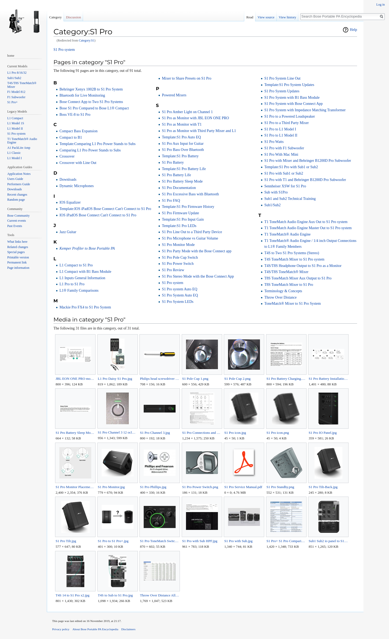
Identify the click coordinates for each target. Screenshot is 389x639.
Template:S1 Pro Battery (180, 156)
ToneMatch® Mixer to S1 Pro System (292, 304)
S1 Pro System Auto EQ (180, 295)
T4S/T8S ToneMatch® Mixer (286, 272)
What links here (17, 242)
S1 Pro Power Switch (177, 264)
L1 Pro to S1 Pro (71, 284)
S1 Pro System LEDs (177, 302)
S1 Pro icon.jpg (235, 433)
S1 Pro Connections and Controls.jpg (201, 433)
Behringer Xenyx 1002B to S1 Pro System (91, 89)
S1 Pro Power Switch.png (200, 487)
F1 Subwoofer (16, 97)
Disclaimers (128, 629)
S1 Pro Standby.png (280, 487)
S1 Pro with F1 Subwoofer (284, 148)
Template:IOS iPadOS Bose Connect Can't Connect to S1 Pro (105, 209)
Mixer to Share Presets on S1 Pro (186, 78)
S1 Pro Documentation (179, 188)
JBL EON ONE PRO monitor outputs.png (75, 379)
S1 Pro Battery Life (176, 175)
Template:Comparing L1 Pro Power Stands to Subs (97, 144)
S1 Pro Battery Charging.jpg (286, 379)
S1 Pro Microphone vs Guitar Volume (190, 238)
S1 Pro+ (12, 102)
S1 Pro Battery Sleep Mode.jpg (75, 433)
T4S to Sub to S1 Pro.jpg (115, 595)
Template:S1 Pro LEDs (179, 226)
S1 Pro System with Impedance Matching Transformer (305, 110)
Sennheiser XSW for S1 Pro (285, 186)
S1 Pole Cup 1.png (195, 379)
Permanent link (17, 262)
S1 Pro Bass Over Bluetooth (183, 150)
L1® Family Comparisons (78, 290)
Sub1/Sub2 (272, 205)
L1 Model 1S (15, 123)
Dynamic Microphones (76, 186)
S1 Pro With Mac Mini (281, 154)
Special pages (16, 252)
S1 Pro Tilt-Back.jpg (323, 487)
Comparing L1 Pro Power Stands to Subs (90, 150)
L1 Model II (15, 128)
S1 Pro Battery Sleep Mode (182, 181)
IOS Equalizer (70, 202)
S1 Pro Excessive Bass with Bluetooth (190, 194)
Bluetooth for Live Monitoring (82, 95)
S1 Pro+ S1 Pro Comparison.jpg (286, 541)
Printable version (18, 257)
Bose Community (18, 215)
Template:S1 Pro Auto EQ (181, 137)
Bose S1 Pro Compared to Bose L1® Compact (94, 108)
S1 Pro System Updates (281, 91)
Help (353, 30)
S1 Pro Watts (274, 142)
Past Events (14, 226)
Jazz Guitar (67, 232)
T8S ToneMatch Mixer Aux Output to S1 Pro (298, 278)
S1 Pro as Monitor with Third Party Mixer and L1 (199, 131)
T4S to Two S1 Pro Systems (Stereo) (291, 253)
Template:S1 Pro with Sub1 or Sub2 (291, 167)
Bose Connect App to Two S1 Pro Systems (91, 102)
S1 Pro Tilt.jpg (66, 541)
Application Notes (19, 174)
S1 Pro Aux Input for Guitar (183, 144)
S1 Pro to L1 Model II (280, 135)
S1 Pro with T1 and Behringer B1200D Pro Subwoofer (305, 180)
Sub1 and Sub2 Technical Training (290, 199)
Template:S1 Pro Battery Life (184, 169)
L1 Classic (14, 153)
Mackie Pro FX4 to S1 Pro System (85, 307)
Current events (16, 220)
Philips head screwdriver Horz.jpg (159, 379)
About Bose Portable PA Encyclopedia (95, 629)
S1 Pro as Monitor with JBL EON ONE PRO (195, 118)
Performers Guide (18, 184)
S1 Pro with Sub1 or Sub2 (283, 173)
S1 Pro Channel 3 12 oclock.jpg (117, 432)
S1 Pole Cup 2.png (237, 379)
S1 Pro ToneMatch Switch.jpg (159, 541)
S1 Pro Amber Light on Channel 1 (187, 112)
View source (266, 17)
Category (55, 17)
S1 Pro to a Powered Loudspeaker (289, 116)
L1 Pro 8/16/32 (17, 73)
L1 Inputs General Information (82, 278)
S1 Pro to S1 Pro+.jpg (113, 541)
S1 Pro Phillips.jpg (153, 487)
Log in (380, 4)
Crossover (67, 156)
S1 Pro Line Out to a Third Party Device (192, 232)
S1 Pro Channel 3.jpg (155, 433)
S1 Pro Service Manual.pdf (243, 487)
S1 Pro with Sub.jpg (238, 541)
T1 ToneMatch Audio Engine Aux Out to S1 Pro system (305, 222)
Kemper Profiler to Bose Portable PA (87, 248)
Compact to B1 (70, 137)
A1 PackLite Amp (18, 148)
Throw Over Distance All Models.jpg (159, 595)
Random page (16, 199)
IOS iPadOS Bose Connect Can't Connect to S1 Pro (97, 215)
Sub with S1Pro (276, 192)
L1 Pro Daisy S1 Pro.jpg (115, 379)
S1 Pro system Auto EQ (179, 289)
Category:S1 (86, 40)
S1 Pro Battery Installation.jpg (328, 379)
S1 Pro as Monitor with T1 (181, 124)
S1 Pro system (64, 50)
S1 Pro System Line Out (282, 78)
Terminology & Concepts (283, 291)
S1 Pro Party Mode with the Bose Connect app (196, 251)
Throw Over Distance (280, 297)
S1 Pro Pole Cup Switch (180, 257)
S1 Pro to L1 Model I (280, 129)
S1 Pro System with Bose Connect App (293, 104)
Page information (18, 268)
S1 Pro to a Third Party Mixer (286, 123)
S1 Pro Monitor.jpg (111, 487)
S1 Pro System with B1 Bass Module (292, 98)
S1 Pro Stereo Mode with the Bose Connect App (198, 276)
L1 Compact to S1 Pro (76, 265)
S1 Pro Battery (173, 162)
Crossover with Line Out (77, 163)
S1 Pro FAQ (171, 201)
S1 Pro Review (173, 270)
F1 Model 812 (16, 92)
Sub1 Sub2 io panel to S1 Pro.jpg (328, 541)
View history (287, 17)
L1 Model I (14, 158)
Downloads (67, 180)
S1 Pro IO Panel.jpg (323, 433)
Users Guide (15, 179)
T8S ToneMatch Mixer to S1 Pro (288, 285)
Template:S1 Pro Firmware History (188, 207)
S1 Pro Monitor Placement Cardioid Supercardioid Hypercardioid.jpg (75, 487)
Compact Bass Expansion (78, 131)
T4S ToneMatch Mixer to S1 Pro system (294, 259)
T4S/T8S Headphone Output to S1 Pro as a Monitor (302, 266)
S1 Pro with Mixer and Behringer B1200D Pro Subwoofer (307, 161)
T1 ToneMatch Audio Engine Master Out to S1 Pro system (307, 228)
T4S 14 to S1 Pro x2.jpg (72, 595)
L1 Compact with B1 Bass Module (85, 272)
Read (249, 17)
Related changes (17, 247)
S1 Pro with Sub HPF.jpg (199, 541)
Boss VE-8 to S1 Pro (74, 115)
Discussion (73, 17)
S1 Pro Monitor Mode (178, 245)
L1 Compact (15, 118)
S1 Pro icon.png (278, 433)
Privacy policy (60, 629)
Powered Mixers (174, 95)
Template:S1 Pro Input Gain (183, 219)
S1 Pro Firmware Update (180, 213)
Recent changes (17, 194)
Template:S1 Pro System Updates (289, 85)
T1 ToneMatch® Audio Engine (287, 234)
